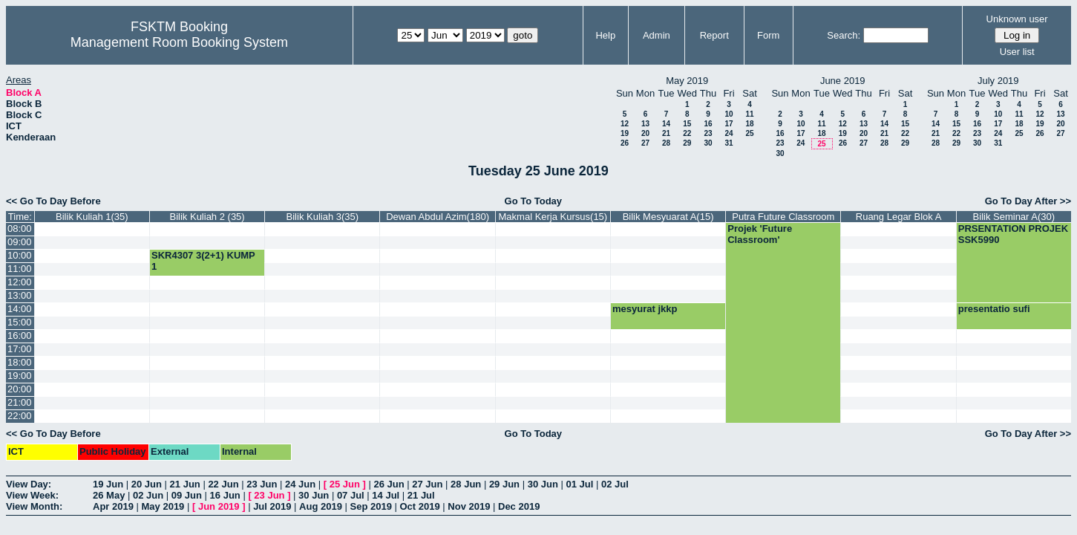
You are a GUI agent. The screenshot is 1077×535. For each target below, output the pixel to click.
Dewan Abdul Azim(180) (437, 216)
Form (768, 35)
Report (714, 35)
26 (625, 143)
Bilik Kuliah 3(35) (323, 216)
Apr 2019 (113, 506)
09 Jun (186, 495)
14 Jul (385, 495)
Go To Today (534, 201)
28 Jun (466, 484)
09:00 (19, 241)
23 (708, 133)
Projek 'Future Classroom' (759, 234)
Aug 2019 (320, 506)
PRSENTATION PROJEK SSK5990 (1013, 234)
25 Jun (345, 484)
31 (728, 143)
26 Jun (388, 484)
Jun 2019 (219, 506)
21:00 (19, 402)
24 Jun (300, 484)
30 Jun (543, 484)
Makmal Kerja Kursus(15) (553, 216)
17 (728, 124)
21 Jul (421, 495)
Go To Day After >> (1028, 201)
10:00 (19, 255)
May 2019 (163, 506)
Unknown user (1017, 19)
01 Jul (579, 484)
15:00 (19, 322)
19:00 (19, 375)
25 (749, 133)
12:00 (19, 282)
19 (625, 133)
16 (708, 124)
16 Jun (225, 495)
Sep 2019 (371, 506)
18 (749, 124)
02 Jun (148, 495)
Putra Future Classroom (783, 216)
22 (687, 133)
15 (687, 124)
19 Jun (108, 484)
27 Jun (427, 484)
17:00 (19, 348)
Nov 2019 (469, 506)
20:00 (19, 389)
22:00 (19, 415)
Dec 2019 (519, 506)
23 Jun (261, 484)
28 (666, 143)
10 (728, 114)
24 (728, 133)
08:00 (19, 228)
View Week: (32, 495)
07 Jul (350, 495)
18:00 (19, 362)
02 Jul (615, 484)
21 (666, 133)
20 (645, 133)
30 (708, 143)
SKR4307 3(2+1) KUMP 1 (203, 261)
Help (605, 35)
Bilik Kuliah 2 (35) (207, 216)
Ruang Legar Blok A (899, 216)
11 (749, 114)
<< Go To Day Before (53, 201)
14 (666, 124)
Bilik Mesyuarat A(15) (668, 216)
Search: (843, 35)
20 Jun (146, 484)
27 (645, 143)
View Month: (34, 506)
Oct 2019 (419, 506)
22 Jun (223, 484)
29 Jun (504, 484)
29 (687, 143)
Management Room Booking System (179, 42)
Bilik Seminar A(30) (1014, 216)
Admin (656, 35)
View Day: (28, 484)
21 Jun (185, 484)
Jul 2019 (272, 506)
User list (1017, 51)
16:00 (19, 335)
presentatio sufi (994, 308)
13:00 (19, 295)
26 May (109, 495)
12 (625, 124)
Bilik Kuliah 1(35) (92, 216)
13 (645, 124)
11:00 (19, 268)
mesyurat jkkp (644, 308)
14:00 (19, 308)
